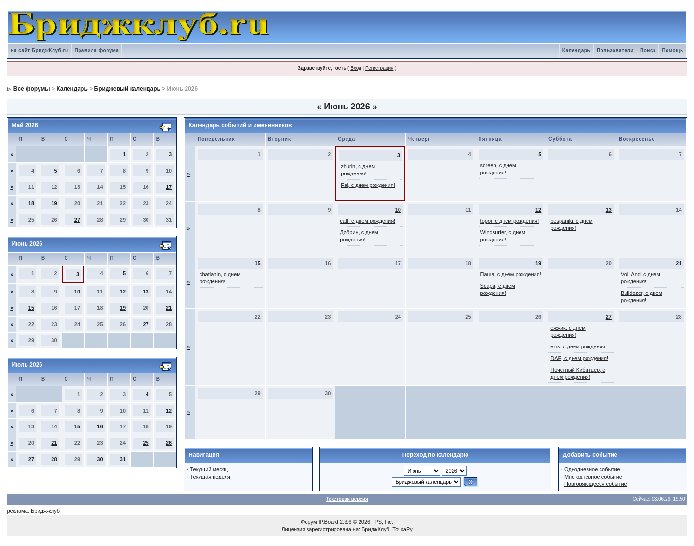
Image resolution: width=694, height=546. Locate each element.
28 (54, 459)
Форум (309, 522)
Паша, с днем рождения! (510, 274)
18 (31, 203)
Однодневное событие (592, 469)
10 (77, 291)
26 (169, 443)
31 (123, 459)
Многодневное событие (593, 476)
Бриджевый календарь (127, 88)
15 (31, 308)
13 (145, 291)
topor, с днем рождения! (509, 221)
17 (169, 187)
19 (54, 203)
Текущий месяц (209, 469)
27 (77, 220)
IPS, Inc (382, 522)
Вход (355, 68)
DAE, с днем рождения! (579, 358)
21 (169, 308)
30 (100, 459)
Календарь (576, 50)
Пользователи (615, 50)
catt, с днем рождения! (367, 221)
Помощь (672, 50)
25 (145, 443)
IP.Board (328, 522)
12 (123, 291)
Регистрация (379, 68)
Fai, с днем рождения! (368, 185)
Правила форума (97, 50)
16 (100, 426)
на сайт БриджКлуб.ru (39, 50)
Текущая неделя (210, 476)
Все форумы (31, 88)
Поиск (648, 50)
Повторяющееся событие (595, 484)
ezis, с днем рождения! (578, 346)
